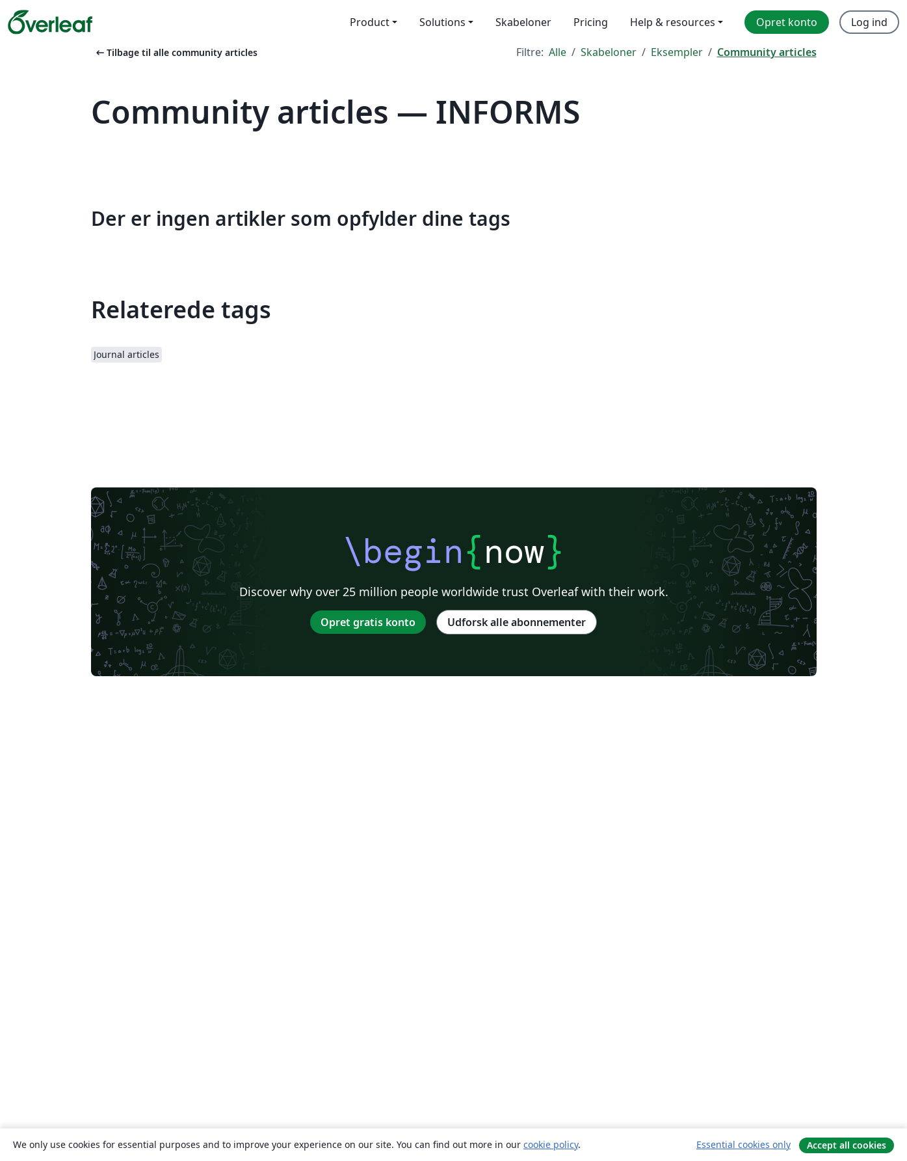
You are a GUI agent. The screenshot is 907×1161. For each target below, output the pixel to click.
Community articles (767, 52)
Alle (557, 52)
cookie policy (550, 1144)
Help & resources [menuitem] (672, 22)
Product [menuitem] (369, 22)
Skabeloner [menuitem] (523, 22)
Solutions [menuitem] (442, 22)
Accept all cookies (846, 1145)
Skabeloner (609, 52)
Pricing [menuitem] (590, 22)
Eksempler (677, 52)
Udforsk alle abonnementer (516, 622)
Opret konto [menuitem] (786, 22)
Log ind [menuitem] (869, 22)
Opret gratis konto (368, 622)
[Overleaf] (50, 22)
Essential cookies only (743, 1144)
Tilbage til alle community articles (175, 52)
